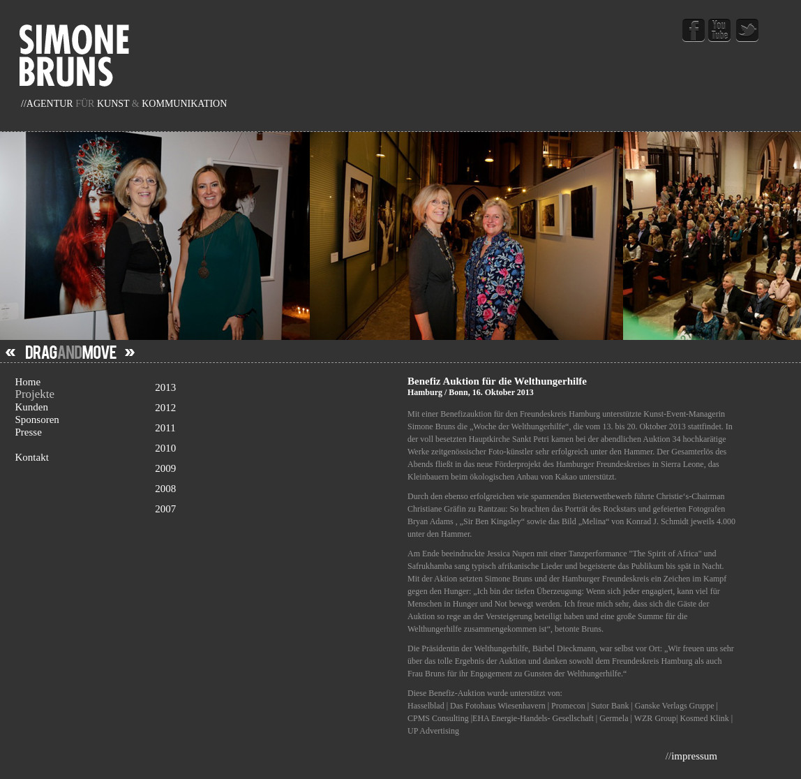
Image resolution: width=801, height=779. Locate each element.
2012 (274, 409)
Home (27, 381)
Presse (28, 432)
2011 (274, 429)
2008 (274, 490)
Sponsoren (37, 419)
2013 (274, 389)
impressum (694, 756)
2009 (274, 470)
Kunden (31, 407)
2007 (274, 510)
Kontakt (31, 457)
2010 (274, 450)
